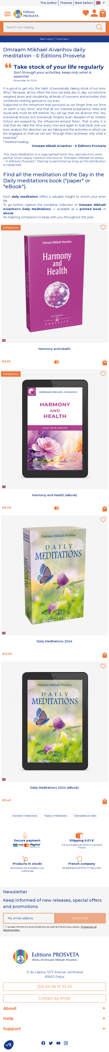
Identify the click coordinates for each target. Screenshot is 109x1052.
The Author (48, 3)
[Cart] (103, 14)
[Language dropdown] (101, 3)
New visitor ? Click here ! (54, 38)
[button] (9, 1045)
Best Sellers (84, 3)
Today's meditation (55, 815)
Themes (66, 3)
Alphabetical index (85, 815)
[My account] (94, 14)
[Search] (54, 27)
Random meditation (25, 815)
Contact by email (55, 998)
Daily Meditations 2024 (54, 641)
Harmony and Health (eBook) (54, 495)
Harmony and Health (55, 349)
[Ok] (100, 27)
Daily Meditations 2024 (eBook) (54, 788)
